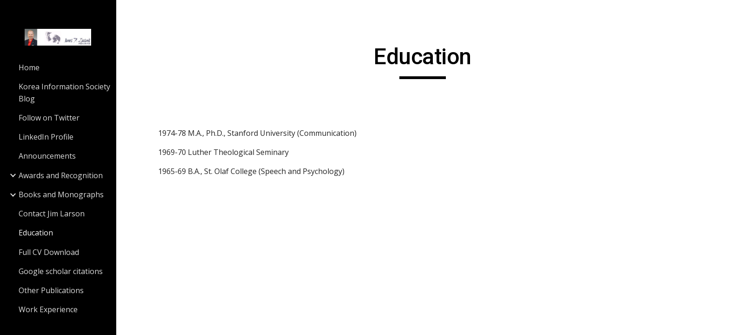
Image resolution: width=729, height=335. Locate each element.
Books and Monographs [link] (61, 194)
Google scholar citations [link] (61, 271)
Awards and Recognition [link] (61, 175)
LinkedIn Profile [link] (46, 137)
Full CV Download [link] (49, 252)
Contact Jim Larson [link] (52, 213)
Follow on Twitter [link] (49, 118)
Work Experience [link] (48, 309)
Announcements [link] (47, 156)
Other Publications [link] (51, 290)
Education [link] (36, 233)
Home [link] (29, 67)
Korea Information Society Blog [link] (64, 92)
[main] (422, 61)
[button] (718, 13)
